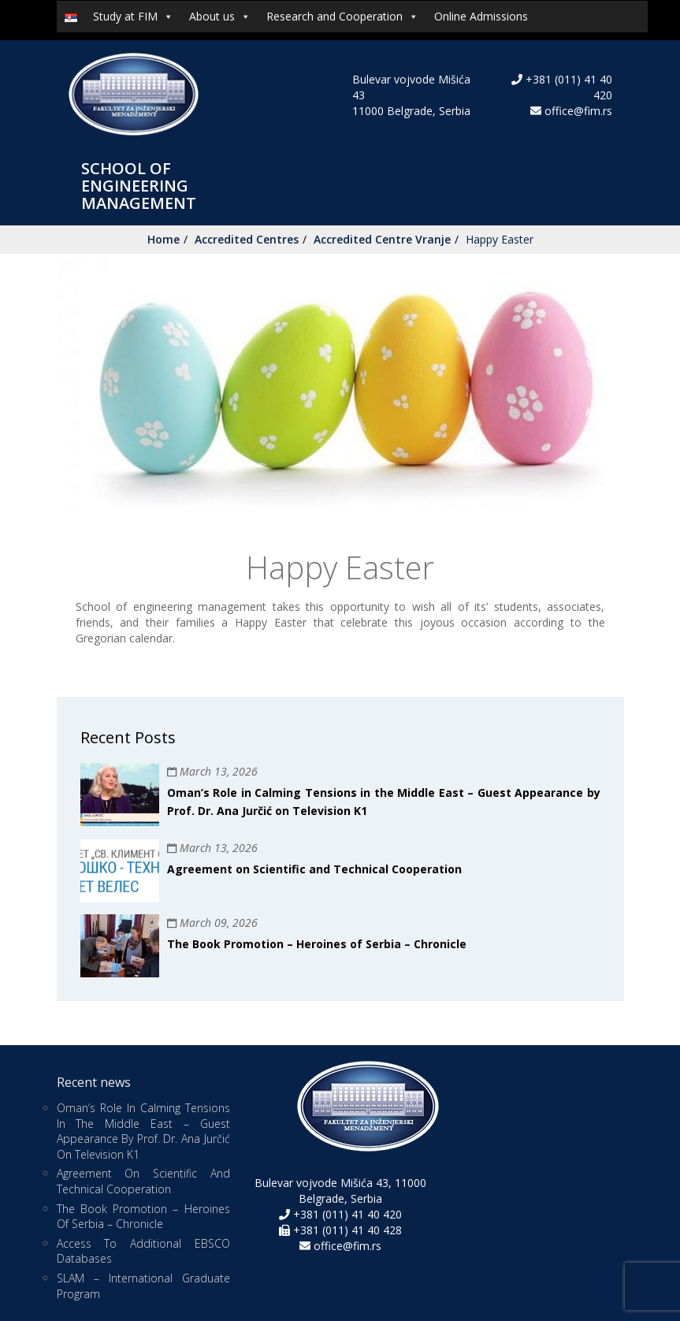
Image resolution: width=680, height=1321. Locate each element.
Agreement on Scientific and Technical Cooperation (314, 868)
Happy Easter (499, 239)
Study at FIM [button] (133, 16)
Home (163, 239)
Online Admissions (481, 16)
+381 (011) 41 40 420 (346, 1214)
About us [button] (220, 16)
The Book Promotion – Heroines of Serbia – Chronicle (316, 943)
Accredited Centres (247, 239)
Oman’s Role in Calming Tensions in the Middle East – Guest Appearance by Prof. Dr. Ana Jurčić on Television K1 (143, 1131)
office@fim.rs (578, 110)
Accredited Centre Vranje (382, 239)
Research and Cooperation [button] (342, 16)
